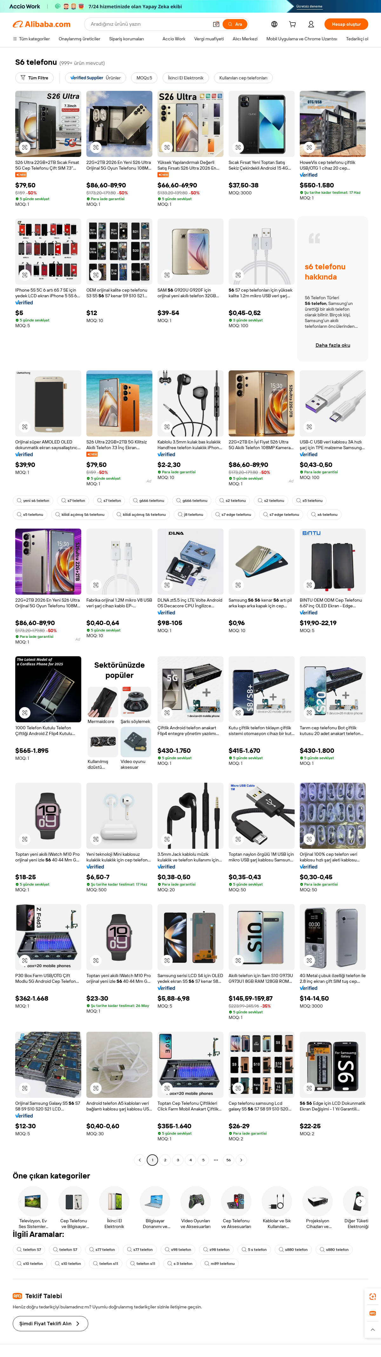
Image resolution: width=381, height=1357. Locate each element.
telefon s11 (105, 1263)
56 (228, 1160)
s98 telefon (178, 1249)
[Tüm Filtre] (34, 77)
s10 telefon (30, 1263)
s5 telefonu (309, 500)
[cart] (293, 25)
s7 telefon (73, 500)
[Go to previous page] (139, 1160)
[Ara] (235, 24)
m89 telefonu (219, 1263)
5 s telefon (254, 1249)
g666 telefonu (148, 500)
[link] (372, 1296)
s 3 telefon (179, 1263)
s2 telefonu (232, 500)
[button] (216, 24)
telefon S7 (29, 1249)
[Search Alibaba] (149, 24)
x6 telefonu (324, 514)
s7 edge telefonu (233, 514)
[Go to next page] (241, 1160)
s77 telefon (102, 1249)
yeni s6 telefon (33, 500)
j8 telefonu (190, 514)
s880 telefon (293, 1249)
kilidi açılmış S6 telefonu (79, 514)
